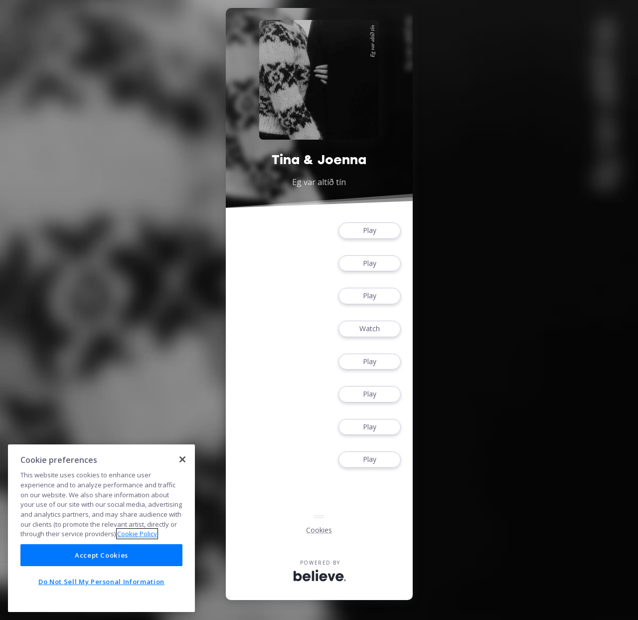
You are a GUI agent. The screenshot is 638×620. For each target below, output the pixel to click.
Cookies (319, 530)
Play (369, 230)
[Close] (182, 459)
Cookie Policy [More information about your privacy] (137, 533)
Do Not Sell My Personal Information (101, 581)
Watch (369, 329)
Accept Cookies (101, 555)
